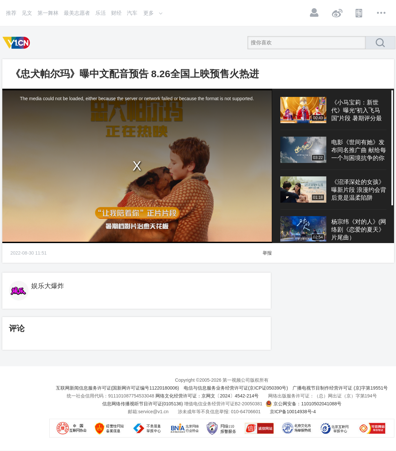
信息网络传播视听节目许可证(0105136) (142, 403)
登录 (314, 13)
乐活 (100, 13)
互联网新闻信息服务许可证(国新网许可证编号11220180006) (117, 388)
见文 (27, 13)
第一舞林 (47, 13)
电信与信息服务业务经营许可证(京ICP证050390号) (236, 388)
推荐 (11, 13)
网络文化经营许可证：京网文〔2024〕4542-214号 (207, 395)
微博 (337, 13)
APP (359, 13)
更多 (381, 13)
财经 (116, 13)
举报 (267, 253)
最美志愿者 (77, 13)
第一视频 (17, 42)
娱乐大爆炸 (47, 285)
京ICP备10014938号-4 (293, 411)
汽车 (132, 13)
